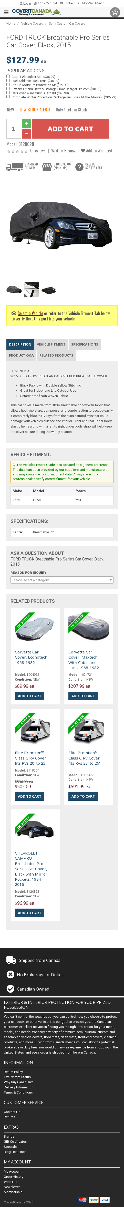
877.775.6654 (45, 3)
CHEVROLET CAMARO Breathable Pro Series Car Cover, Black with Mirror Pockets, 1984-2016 (31, 868)
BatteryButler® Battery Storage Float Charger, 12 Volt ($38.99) (56, 89)
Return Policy (13, 1072)
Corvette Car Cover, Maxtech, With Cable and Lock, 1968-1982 (83, 659)
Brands (9, 1136)
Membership (13, 1192)
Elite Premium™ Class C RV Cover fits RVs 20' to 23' (30, 758)
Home (10, 23)
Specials (10, 1147)
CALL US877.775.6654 (93, 166)
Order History (13, 1177)
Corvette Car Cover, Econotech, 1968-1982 (31, 657)
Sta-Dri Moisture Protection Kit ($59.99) (40, 85)
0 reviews (38, 150)
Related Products (56, 355)
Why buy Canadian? (18, 1082)
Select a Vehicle (30, 313)
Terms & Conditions (18, 1092)
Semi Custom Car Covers (67, 23)
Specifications (84, 344)
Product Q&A (21, 355)
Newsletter (12, 1187)
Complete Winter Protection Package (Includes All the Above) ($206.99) (64, 97)
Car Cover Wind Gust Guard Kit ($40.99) (40, 93)
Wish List (10, 1182)
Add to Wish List (96, 150)
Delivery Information (18, 1087)
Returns (9, 1117)
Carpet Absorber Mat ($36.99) (33, 77)
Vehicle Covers (32, 23)
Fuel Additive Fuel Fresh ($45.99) (35, 81)
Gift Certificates (15, 1141)
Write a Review (63, 150)
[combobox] (62, 580)
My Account (13, 1171)
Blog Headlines (15, 1152)
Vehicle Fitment (51, 344)
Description (20, 344)
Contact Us (69, 3)
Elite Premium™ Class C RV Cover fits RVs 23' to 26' (84, 758)
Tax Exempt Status (17, 1077)
